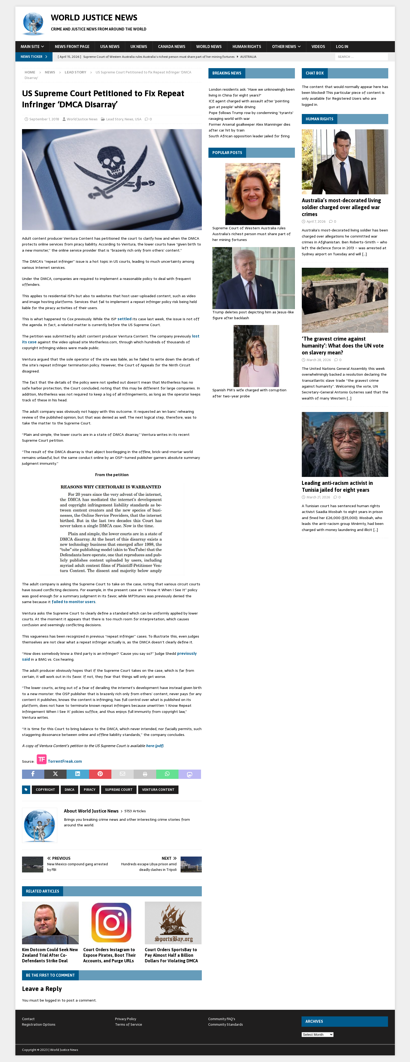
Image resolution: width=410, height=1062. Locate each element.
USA (138, 119)
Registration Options (38, 1024)
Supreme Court (119, 789)
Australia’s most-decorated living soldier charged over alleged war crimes (341, 207)
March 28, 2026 (319, 360)
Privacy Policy (125, 1019)
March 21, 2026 (318, 497)
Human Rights (247, 47)
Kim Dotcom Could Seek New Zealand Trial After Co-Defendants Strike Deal (50, 955)
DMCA (69, 789)
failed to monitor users (73, 602)
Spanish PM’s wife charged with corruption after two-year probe (249, 393)
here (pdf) (154, 746)
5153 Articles (135, 811)
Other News (284, 47)
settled (124, 319)
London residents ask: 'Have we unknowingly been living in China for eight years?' (252, 92)
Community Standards (225, 1024)
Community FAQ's (221, 1019)
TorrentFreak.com (65, 761)
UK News (138, 47)
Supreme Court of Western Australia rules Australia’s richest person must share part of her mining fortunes (251, 234)
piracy (89, 789)
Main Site (30, 47)
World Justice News (82, 119)
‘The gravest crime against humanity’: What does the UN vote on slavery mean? (343, 346)
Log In (342, 47)
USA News (110, 47)
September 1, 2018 (44, 119)
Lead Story (114, 119)
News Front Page (72, 47)
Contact (28, 1019)
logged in (52, 1000)
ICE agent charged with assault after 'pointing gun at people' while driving (249, 104)
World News (209, 47)
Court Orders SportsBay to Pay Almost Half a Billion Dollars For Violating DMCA (171, 955)
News (50, 72)
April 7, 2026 (316, 221)
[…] (364, 254)
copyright (45, 789)
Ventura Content (158, 789)
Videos (318, 47)
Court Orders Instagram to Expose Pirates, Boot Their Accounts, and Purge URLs (109, 955)
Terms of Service (128, 1024)
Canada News (171, 47)
